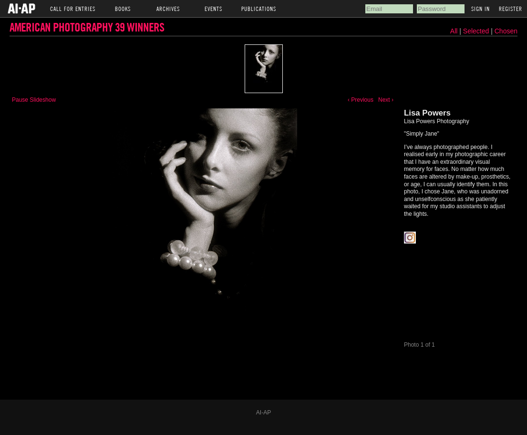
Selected (477, 31)
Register (510, 8)
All (454, 31)
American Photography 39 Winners (87, 27)
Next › (385, 99)
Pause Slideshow (34, 99)
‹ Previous (360, 99)
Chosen (506, 31)
